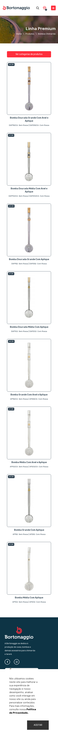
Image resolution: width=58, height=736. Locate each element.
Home (19, 34)
